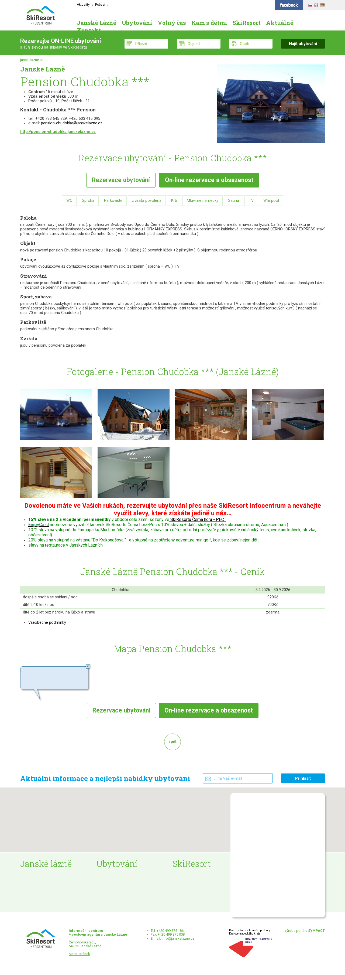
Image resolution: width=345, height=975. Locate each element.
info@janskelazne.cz (178, 938)
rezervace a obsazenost (209, 180)
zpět (172, 741)
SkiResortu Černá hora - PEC (197, 519)
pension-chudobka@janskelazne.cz (71, 123)
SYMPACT (316, 931)
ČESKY (309, 4)
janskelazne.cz (31, 60)
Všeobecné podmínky (47, 622)
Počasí (100, 4)
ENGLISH (315, 4)
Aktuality (83, 4)
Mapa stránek (79, 954)
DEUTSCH (322, 4)
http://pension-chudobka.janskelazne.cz (58, 131)
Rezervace (121, 180)
